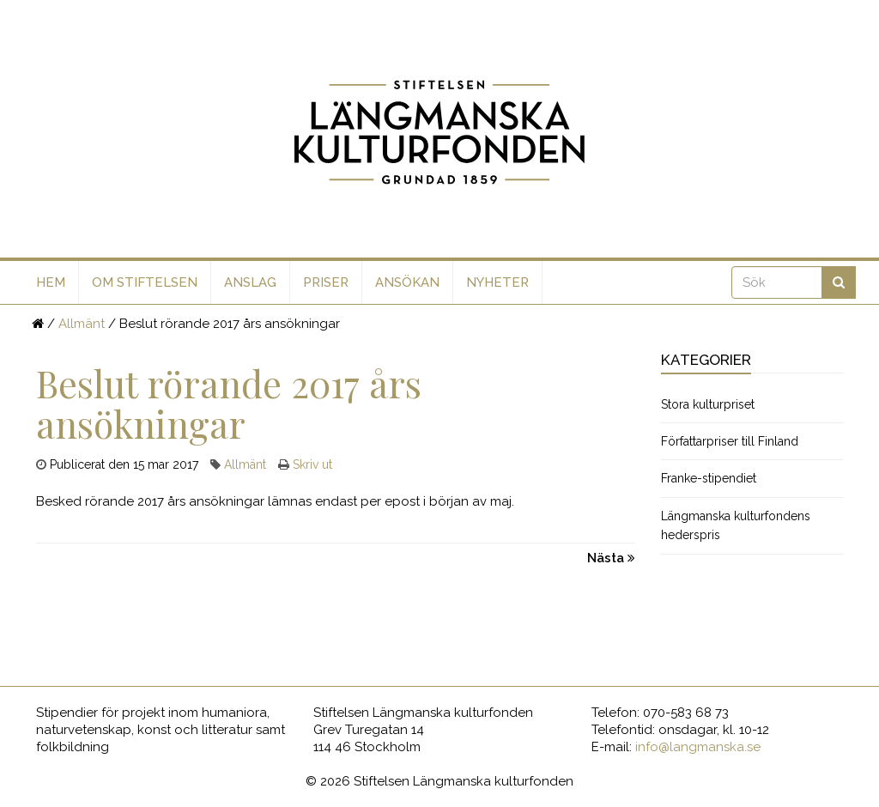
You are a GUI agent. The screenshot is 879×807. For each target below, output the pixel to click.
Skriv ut (312, 464)
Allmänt (81, 323)
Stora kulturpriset (708, 404)
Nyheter (497, 282)
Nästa (611, 558)
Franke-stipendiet (708, 478)
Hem (50, 282)
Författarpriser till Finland (729, 441)
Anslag (250, 282)
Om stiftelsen (144, 282)
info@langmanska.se (698, 747)
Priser (326, 282)
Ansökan (407, 282)
